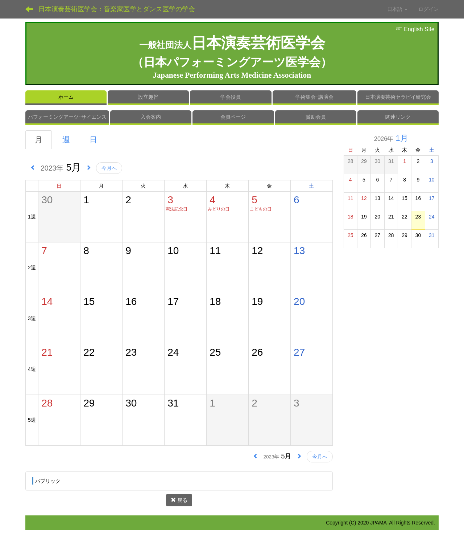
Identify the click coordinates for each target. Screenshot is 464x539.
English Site (415, 29)
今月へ (109, 168)
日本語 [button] (397, 9)
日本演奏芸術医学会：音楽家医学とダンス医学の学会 (116, 9)
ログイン (428, 9)
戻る (179, 500)
